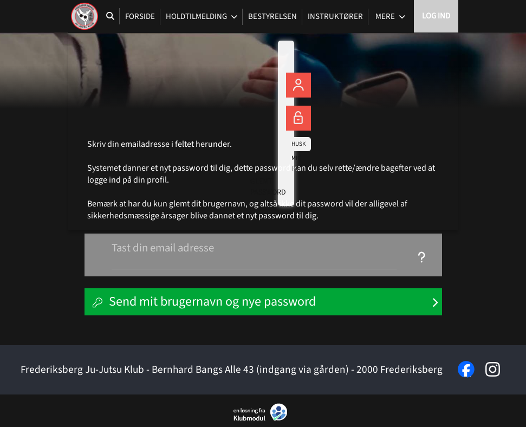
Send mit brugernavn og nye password (212, 301)
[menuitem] (84, 16)
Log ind (436, 16)
